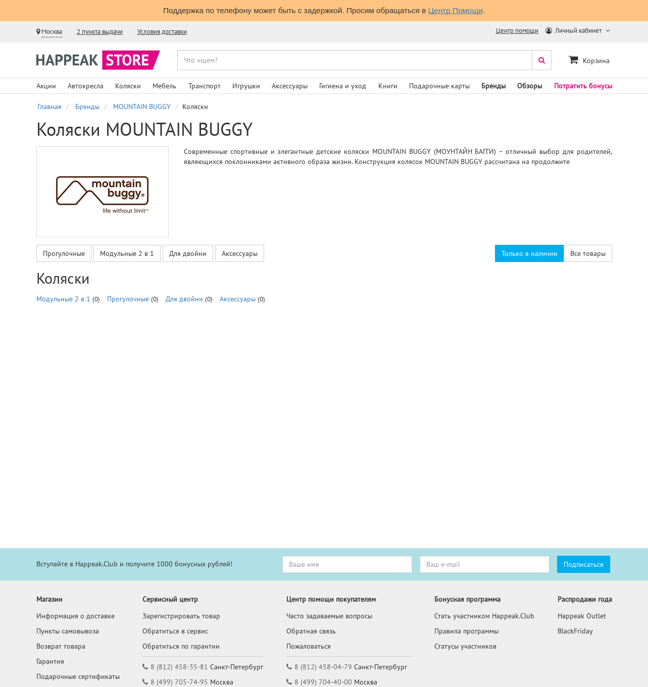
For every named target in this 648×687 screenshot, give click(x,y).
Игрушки (246, 85)
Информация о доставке (75, 615)
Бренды (493, 85)
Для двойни (188, 253)
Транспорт (204, 85)
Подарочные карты (439, 85)
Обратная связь (311, 631)
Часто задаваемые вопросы (329, 615)
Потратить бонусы (583, 85)
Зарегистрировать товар (181, 615)
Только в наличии (530, 253)
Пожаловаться (308, 646)
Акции (46, 85)
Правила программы (466, 631)
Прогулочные (64, 253)
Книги (387, 85)
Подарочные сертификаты (78, 676)
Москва (51, 31)
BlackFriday (575, 631)
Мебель (164, 85)
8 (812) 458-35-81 (179, 666)
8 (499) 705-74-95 (179, 681)
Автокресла (86, 85)
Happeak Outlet (582, 615)
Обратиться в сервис (175, 631)
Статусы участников (465, 646)
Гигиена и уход (342, 85)
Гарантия (50, 661)
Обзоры (529, 85)
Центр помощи (517, 30)
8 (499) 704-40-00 (323, 681)
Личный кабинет (574, 30)
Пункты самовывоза (67, 631)
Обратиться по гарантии (181, 646)
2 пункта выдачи (100, 31)
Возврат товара (60, 646)
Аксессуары (290, 85)
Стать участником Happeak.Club (484, 615)
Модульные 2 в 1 (127, 253)
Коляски (128, 85)
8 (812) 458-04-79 (323, 666)
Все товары (588, 253)
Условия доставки (162, 31)
